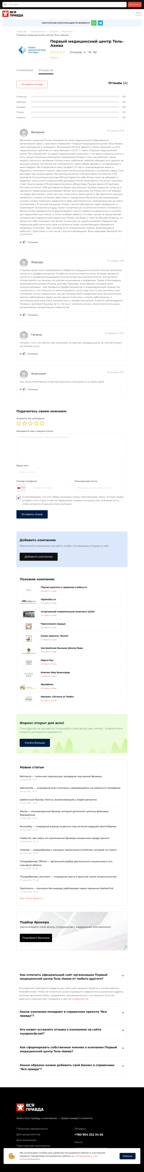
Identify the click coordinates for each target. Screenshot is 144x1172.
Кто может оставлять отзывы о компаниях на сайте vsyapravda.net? (72, 1029)
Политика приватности (32, 1126)
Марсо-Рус (47, 658)
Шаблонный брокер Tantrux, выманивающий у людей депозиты (58, 797)
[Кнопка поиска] (5, 4)
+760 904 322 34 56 (88, 1133)
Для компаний (26, 1138)
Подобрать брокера (35, 935)
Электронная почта (85, 479)
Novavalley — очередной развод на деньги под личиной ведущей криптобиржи (68, 824)
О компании (24, 70)
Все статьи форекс (32, 896)
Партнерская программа (33, 1144)
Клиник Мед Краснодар (55, 670)
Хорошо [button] (127, 1156)
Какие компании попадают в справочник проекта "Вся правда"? (72, 1012)
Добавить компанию (39, 554)
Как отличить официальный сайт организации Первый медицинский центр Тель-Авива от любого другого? (72, 975)
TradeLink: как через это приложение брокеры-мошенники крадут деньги (64, 836)
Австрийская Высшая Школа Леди (62, 646)
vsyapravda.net (80, 997)
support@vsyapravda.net (90, 1146)
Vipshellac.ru (48, 597)
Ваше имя (22, 463)
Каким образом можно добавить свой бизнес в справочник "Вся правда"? (72, 1065)
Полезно (29, 240)
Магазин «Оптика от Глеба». (57, 694)
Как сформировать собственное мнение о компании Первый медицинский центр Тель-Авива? (72, 1047)
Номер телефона (26, 479)
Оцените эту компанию (30, 416)
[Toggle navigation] (138, 14)
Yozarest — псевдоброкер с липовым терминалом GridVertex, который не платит (68, 847)
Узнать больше (35, 740)
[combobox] (21, 486)
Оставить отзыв (112, 84)
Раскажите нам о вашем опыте (34, 429)
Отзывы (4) (45, 70)
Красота (54, 57)
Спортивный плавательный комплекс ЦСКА (68, 609)
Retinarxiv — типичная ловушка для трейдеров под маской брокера (61, 774)
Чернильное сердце (53, 621)
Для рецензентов (28, 1132)
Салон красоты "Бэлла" (55, 634)
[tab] (27, 70)
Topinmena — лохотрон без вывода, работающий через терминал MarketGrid (66, 886)
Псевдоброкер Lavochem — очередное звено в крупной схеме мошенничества (68, 874)
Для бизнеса (134, 5)
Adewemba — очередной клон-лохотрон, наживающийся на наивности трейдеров (70, 786)
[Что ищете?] (64, 4)
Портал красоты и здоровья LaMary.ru (64, 585)
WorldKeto (47, 682)
